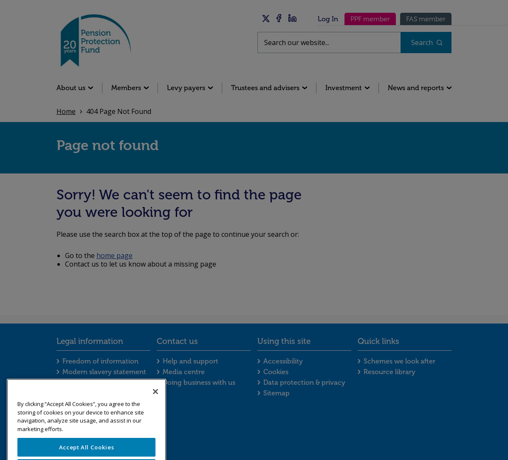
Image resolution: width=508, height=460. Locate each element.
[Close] (155, 407)
